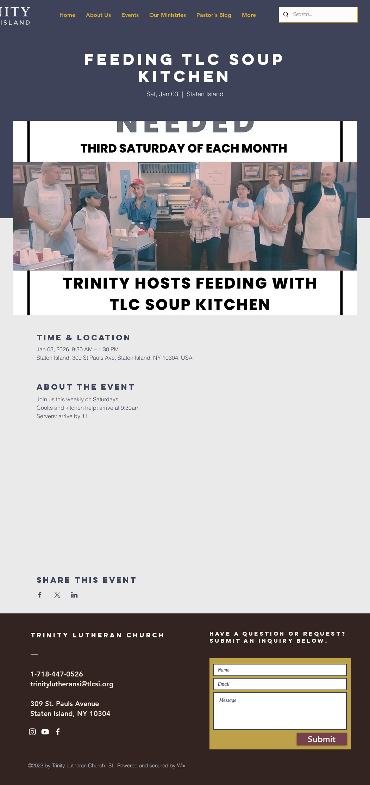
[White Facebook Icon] (57, 731)
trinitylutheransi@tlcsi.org (72, 684)
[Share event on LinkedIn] (74, 595)
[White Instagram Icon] (32, 731)
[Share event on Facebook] (40, 595)
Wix (181, 765)
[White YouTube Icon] (45, 731)
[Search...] (318, 14)
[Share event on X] (57, 595)
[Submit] (322, 739)
